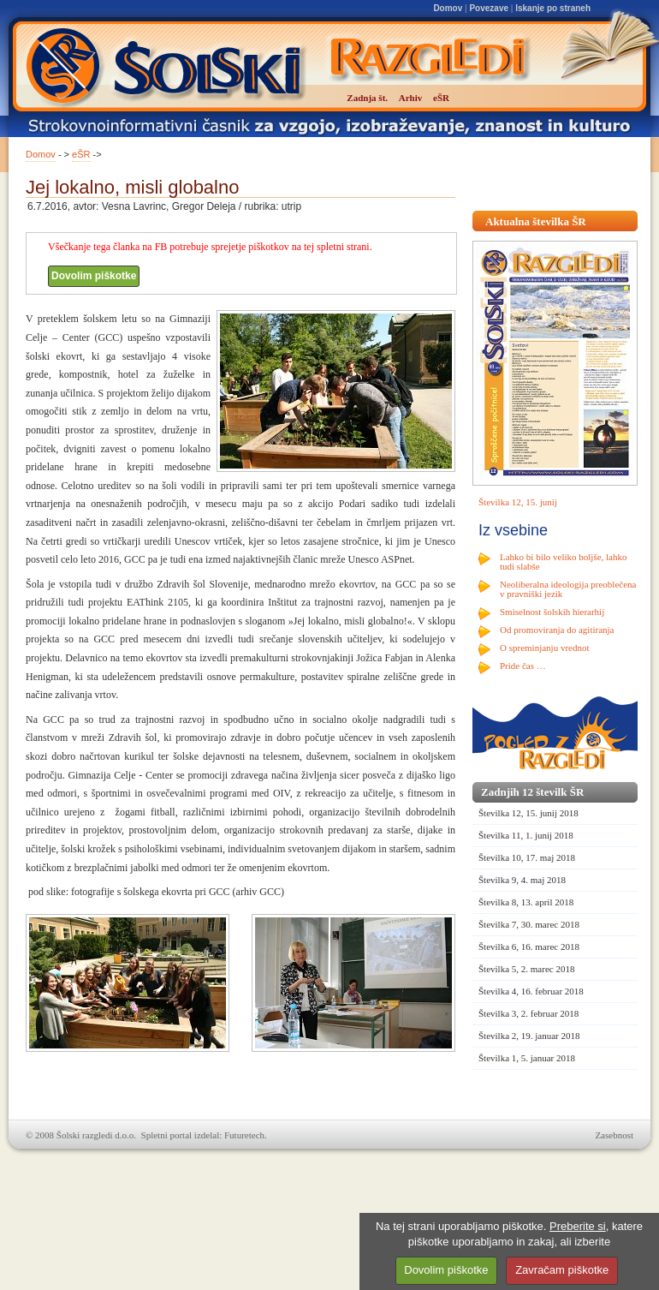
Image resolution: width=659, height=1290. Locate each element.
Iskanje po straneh (553, 8)
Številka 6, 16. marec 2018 (528, 946)
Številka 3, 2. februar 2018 (528, 1013)
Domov (447, 8)
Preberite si (577, 1226)
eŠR (81, 154)
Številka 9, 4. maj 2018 (522, 880)
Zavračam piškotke (562, 1269)
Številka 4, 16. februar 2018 (531, 991)
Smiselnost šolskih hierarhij (552, 611)
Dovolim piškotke (93, 276)
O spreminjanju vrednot (544, 647)
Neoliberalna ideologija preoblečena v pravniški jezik (568, 589)
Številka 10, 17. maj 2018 (526, 857)
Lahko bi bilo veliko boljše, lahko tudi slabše (563, 561)
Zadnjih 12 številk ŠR (532, 791)
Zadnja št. (367, 98)
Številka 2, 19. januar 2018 (529, 1035)
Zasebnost (614, 1135)
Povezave (488, 8)
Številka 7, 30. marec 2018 (528, 924)
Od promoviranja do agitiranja (557, 629)
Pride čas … (523, 665)
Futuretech (244, 1135)
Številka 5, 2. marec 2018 (526, 969)
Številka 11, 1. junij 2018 (525, 835)
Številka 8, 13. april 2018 (525, 902)
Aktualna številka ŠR (535, 221)
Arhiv (411, 98)
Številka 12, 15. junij (517, 502)
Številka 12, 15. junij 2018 (528, 813)
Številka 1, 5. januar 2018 (526, 1058)
